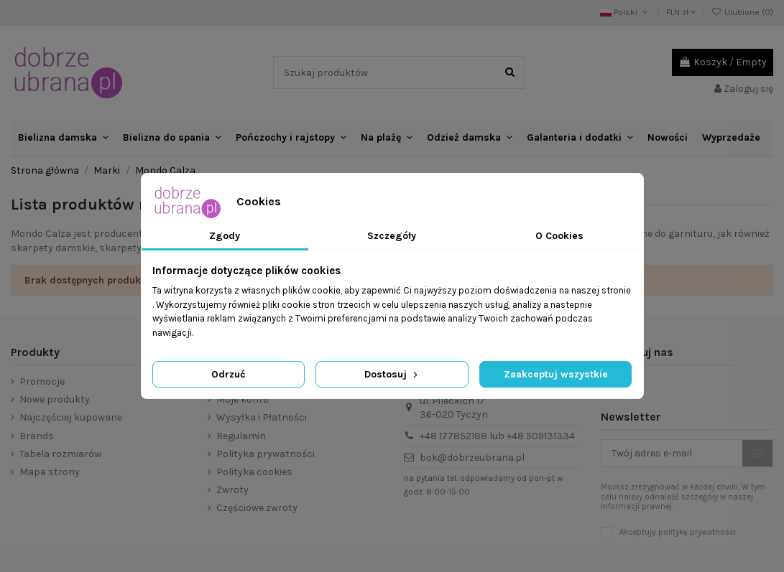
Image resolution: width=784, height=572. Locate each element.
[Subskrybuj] (757, 453)
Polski (625, 12)
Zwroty (232, 490)
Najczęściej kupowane (70, 417)
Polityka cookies (254, 472)
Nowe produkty (54, 399)
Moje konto (242, 399)
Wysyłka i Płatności (261, 417)
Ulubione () (742, 12)
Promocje (42, 381)
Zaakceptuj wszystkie (556, 374)
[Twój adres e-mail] (671, 453)
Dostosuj (392, 374)
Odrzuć (228, 374)
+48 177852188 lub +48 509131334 (497, 436)
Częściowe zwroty (257, 508)
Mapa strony (49, 472)
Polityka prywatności (265, 454)
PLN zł (681, 12)
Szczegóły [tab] (391, 236)
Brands (36, 436)
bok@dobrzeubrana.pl (472, 457)
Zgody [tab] (224, 236)
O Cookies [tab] (559, 236)
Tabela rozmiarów (60, 454)
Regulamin (241, 436)
